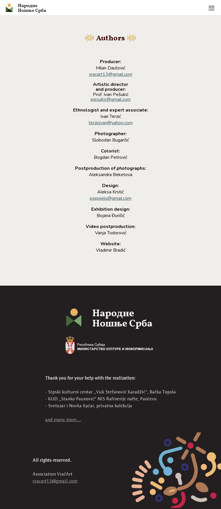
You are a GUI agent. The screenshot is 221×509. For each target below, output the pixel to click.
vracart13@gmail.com (110, 74)
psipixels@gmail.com (111, 198)
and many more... (63, 419)
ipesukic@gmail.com (111, 99)
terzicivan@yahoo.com (111, 123)
